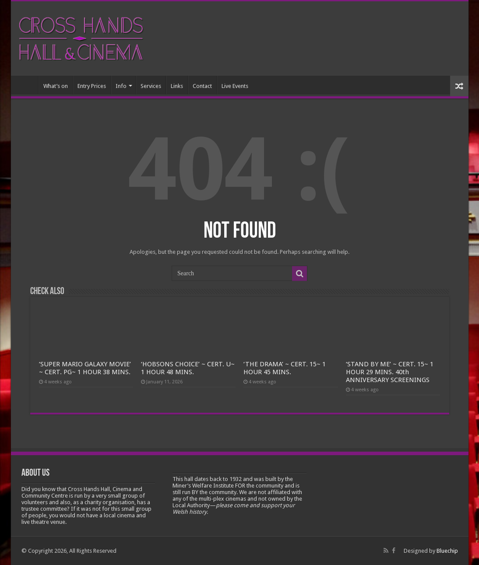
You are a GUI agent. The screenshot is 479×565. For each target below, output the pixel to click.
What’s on (55, 86)
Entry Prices (91, 86)
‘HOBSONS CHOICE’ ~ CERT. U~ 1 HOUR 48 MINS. (188, 368)
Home (26, 85)
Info (121, 86)
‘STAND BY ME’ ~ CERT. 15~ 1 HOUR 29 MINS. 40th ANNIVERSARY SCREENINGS (389, 372)
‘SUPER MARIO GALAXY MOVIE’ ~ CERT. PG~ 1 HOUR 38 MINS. (85, 368)
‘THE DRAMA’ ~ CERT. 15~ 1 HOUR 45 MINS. (284, 368)
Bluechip (447, 550)
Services (151, 86)
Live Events (235, 86)
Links (177, 86)
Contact (202, 86)
